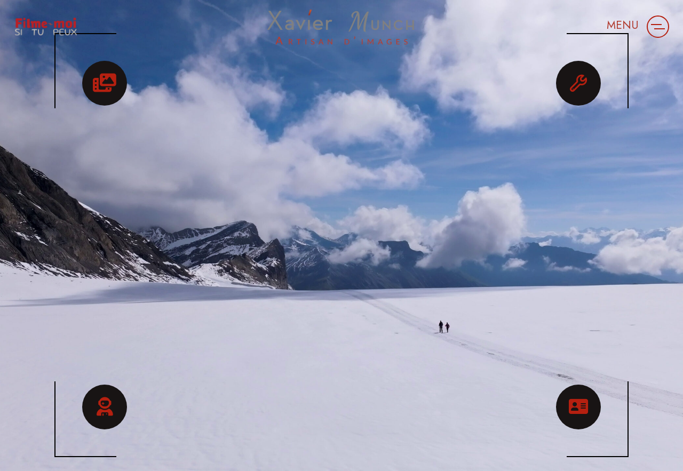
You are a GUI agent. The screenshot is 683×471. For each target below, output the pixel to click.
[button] (658, 26)
